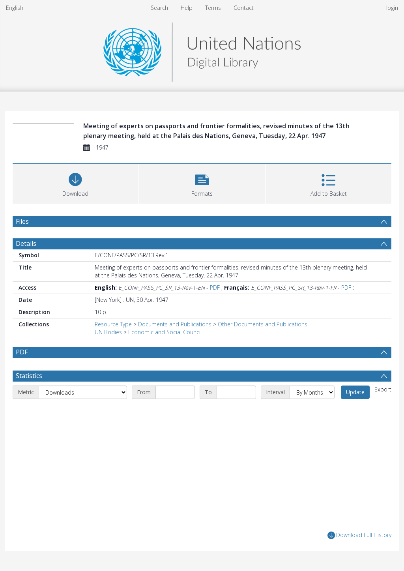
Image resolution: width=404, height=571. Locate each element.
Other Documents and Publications (262, 324)
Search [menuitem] (159, 7)
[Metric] (83, 392)
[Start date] (175, 392)
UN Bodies (108, 332)
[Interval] (312, 392)
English (14, 7)
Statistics (29, 375)
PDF (215, 287)
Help (187, 7)
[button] (202, 183)
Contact (244, 7)
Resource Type (113, 324)
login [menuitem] (392, 7)
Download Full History (359, 535)
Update (355, 392)
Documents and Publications (174, 324)
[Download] (75, 183)
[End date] (236, 392)
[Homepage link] (202, 50)
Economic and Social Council (165, 332)
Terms (213, 7)
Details (26, 243)
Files (22, 221)
